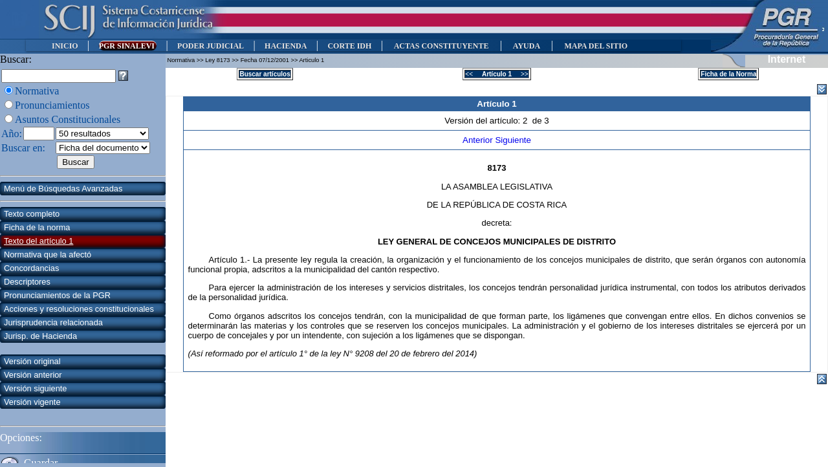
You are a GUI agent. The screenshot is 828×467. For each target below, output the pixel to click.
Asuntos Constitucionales (67, 119)
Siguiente (513, 140)
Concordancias (31, 268)
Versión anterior (33, 375)
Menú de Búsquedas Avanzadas (63, 188)
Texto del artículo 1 (38, 241)
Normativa (37, 90)
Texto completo (32, 214)
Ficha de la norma (37, 227)
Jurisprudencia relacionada (53, 322)
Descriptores (27, 282)
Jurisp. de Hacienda (40, 336)
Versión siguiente (35, 388)
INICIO (65, 45)
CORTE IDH (349, 45)
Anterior (479, 140)
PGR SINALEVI (128, 45)
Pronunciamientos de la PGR (57, 295)
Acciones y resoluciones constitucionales (79, 309)
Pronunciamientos (52, 105)
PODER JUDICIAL (210, 45)
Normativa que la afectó (47, 254)
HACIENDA (286, 45)
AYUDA (526, 45)
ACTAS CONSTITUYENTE (441, 45)
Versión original (32, 361)
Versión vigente (32, 402)
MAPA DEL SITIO (595, 45)
